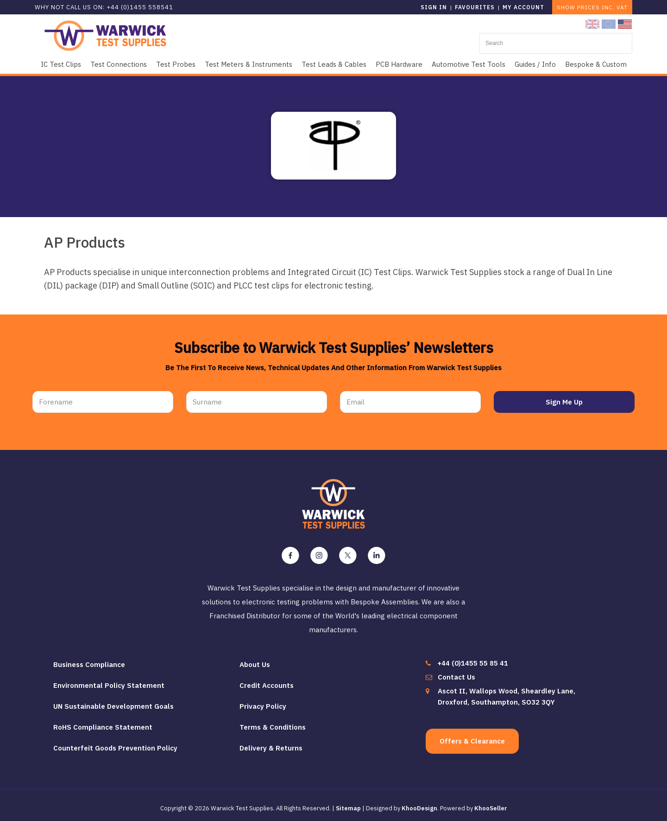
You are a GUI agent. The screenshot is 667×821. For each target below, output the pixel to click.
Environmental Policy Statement (108, 681)
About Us (254, 660)
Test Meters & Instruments (248, 64)
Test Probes (175, 64)
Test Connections (118, 64)
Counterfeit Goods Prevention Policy (115, 743)
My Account (523, 7)
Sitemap (348, 804)
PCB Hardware (399, 64)
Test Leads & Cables (334, 64)
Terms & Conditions (272, 722)
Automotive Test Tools (468, 64)
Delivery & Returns (270, 743)
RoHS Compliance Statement (102, 722)
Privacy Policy (262, 702)
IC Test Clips (61, 64)
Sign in (434, 7)
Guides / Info (535, 64)
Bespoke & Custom (596, 64)
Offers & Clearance (472, 736)
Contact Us (456, 672)
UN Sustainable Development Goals (113, 702)
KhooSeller (490, 804)
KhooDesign (419, 804)
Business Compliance (89, 660)
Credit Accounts (266, 681)
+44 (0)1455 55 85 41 (472, 658)
